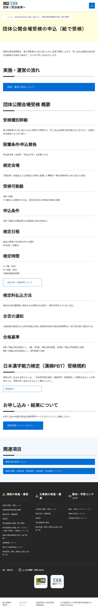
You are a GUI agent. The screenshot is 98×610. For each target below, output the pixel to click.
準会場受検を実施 (42, 522)
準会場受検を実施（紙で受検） (14, 523)
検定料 (5, 519)
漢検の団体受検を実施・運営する (27, 17)
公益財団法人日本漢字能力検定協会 (45, 604)
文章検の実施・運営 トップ (46, 509)
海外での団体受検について (12, 547)
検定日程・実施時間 (10, 514)
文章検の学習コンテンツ (78, 518)
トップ (9, 17)
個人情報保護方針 (7, 604)
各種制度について (9, 543)
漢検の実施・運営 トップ (12, 505)
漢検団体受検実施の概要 (12, 510)
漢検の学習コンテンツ (77, 514)
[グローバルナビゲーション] (92, 6)
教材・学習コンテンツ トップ (80, 509)
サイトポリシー (23, 604)
